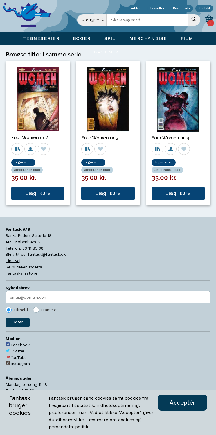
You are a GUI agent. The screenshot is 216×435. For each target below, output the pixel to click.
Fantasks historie (21, 273)
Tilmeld (21, 309)
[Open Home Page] (29, 16)
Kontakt (204, 8)
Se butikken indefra (24, 267)
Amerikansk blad (27, 170)
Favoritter (157, 8)
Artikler (136, 8)
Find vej (13, 261)
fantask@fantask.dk (47, 254)
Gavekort (108, 52)
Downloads (181, 8)
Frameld (49, 309)
